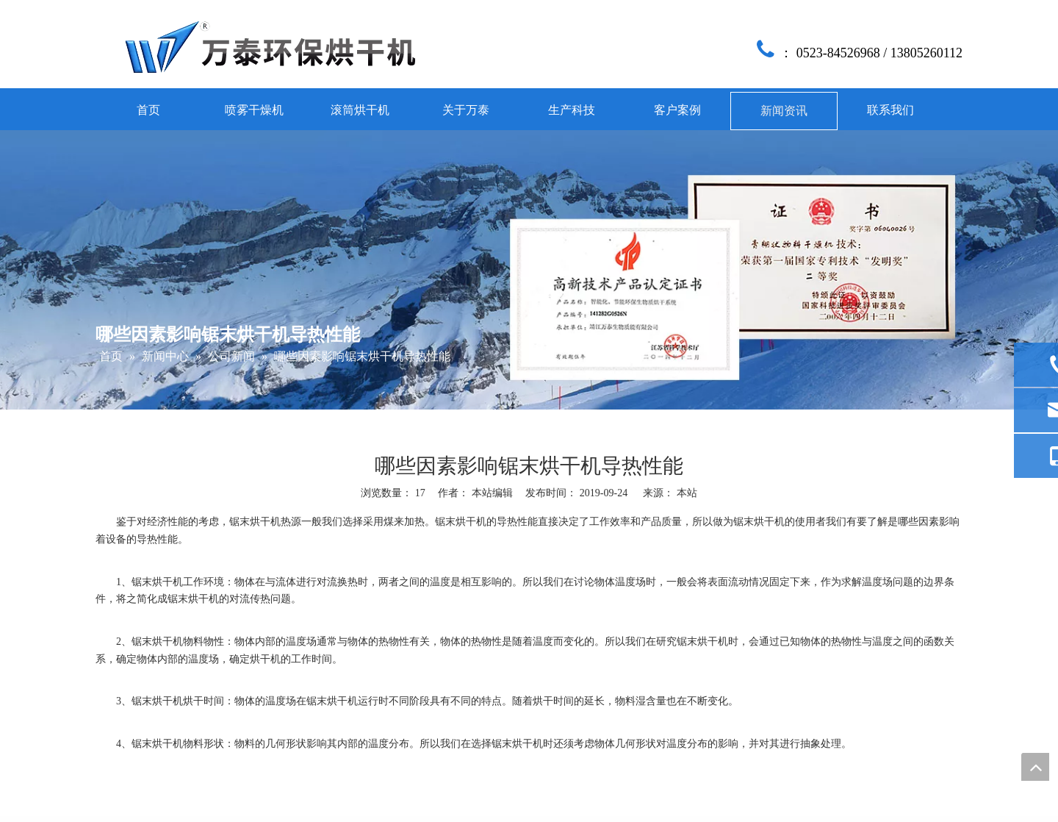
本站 (687, 492)
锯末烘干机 (255, 521)
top (1035, 767)
